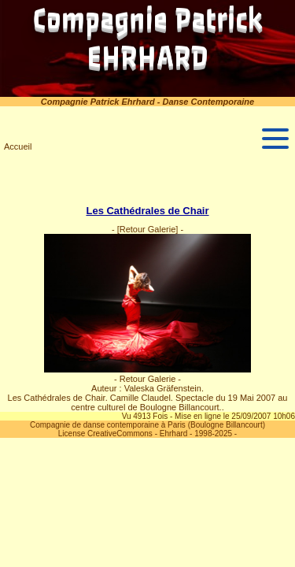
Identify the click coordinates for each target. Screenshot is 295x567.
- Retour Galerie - (147, 379)
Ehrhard (174, 433)
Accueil (17, 146)
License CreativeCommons (105, 433)
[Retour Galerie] (148, 229)
